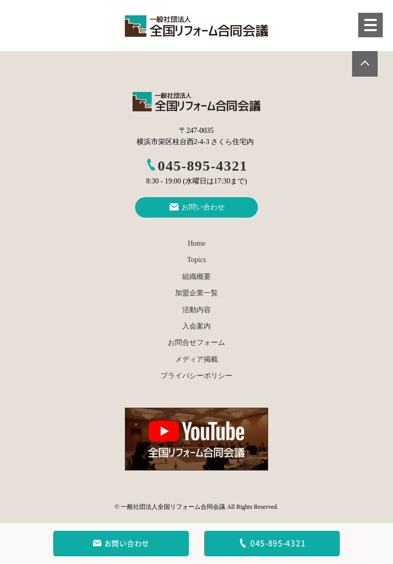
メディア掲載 (196, 359)
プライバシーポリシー (196, 376)
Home (196, 243)
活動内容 (196, 310)
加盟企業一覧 (196, 293)
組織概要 (196, 276)
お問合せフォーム (196, 342)
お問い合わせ (121, 543)
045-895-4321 (196, 166)
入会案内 (196, 326)
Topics (196, 260)
